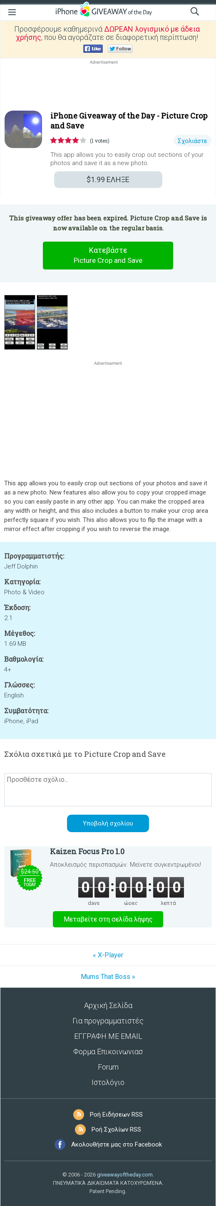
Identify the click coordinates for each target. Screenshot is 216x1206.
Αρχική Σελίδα (108, 1005)
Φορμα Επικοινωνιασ (108, 1051)
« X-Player (108, 955)
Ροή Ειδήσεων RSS (116, 1114)
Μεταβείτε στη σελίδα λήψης (108, 919)
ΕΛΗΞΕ (108, 179)
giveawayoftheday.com (125, 1174)
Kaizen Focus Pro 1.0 (87, 851)
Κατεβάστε (108, 255)
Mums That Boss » (108, 977)
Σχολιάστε (192, 141)
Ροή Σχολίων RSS (116, 1129)
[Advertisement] (108, 86)
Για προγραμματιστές (108, 1020)
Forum (108, 1067)
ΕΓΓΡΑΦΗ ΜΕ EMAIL (108, 1036)
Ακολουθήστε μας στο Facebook (116, 1144)
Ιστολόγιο (108, 1082)
